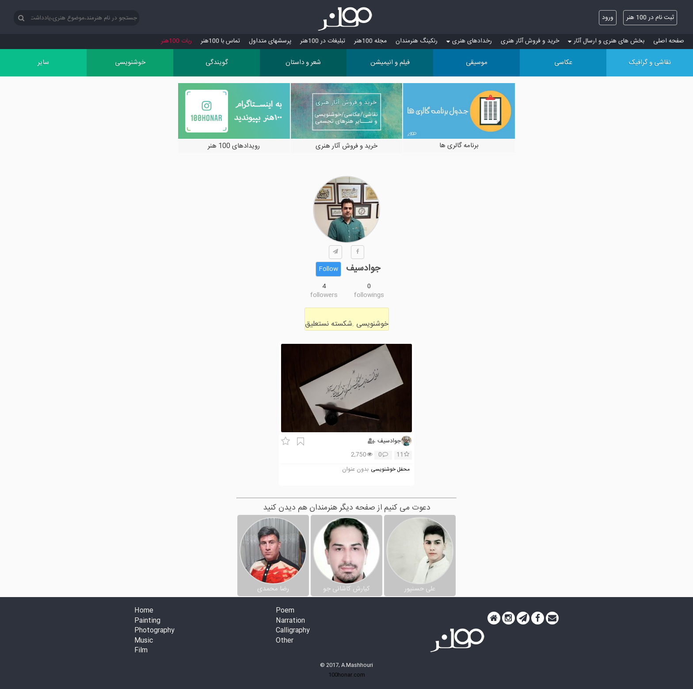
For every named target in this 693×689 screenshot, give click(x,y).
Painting (147, 621)
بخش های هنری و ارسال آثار (606, 41)
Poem (285, 611)
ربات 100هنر (176, 41)
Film (141, 651)
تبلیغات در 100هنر (322, 41)
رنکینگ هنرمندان (417, 41)
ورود (607, 17)
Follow (328, 269)
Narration (290, 621)
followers (324, 295)
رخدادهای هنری (469, 41)
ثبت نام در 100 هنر (650, 17)
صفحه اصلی (668, 41)
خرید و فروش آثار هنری (530, 41)
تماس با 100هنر (220, 41)
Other (284, 641)
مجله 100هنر (370, 41)
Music (143, 641)
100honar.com (346, 675)
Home (143, 611)
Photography (154, 631)
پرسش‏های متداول (270, 41)
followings (369, 295)
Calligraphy (293, 631)
